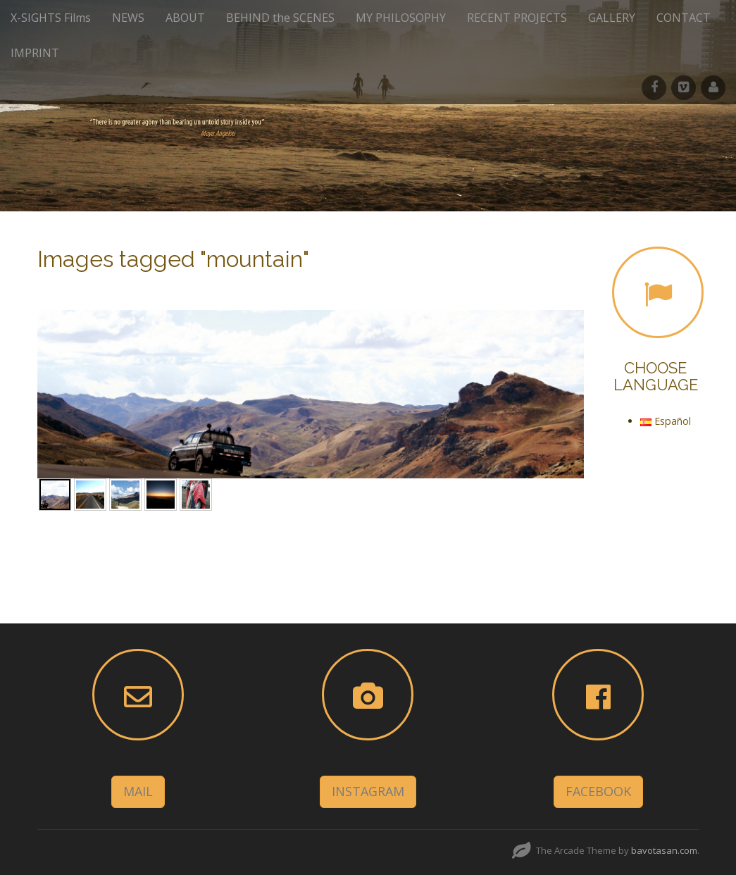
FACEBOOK (598, 791)
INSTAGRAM (368, 791)
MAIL (138, 791)
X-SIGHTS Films (51, 17)
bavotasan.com (664, 850)
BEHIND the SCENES (280, 17)
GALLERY (611, 17)
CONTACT (683, 17)
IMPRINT (35, 53)
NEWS (128, 17)
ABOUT (185, 17)
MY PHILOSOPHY (401, 17)
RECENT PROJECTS (517, 17)
